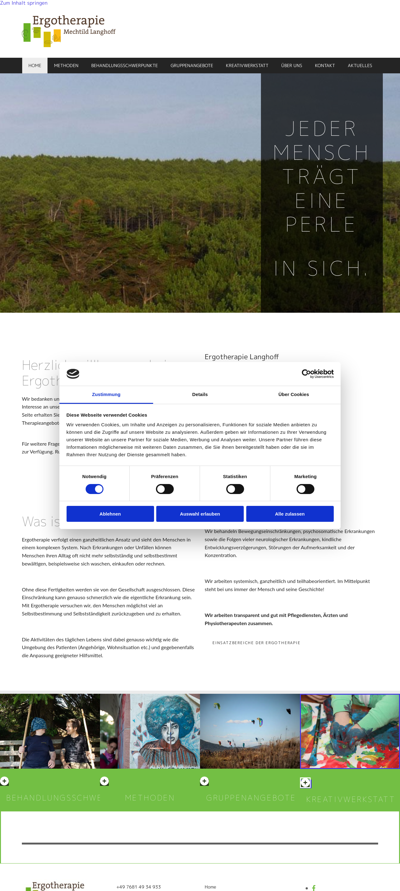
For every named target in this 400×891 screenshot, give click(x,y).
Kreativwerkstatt (247, 65)
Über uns (291, 65)
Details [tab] (200, 394)
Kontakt (325, 65)
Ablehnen (110, 513)
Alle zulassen (290, 513)
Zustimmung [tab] (106, 394)
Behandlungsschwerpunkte (124, 65)
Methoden (66, 65)
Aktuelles (360, 65)
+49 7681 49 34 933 (138, 887)
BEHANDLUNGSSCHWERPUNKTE (74, 797)
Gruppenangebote (192, 65)
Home (34, 65)
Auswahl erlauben (200, 513)
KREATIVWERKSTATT (351, 799)
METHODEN (150, 797)
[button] (256, 642)
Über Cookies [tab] (293, 394)
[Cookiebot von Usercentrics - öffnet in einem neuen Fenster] (306, 374)
